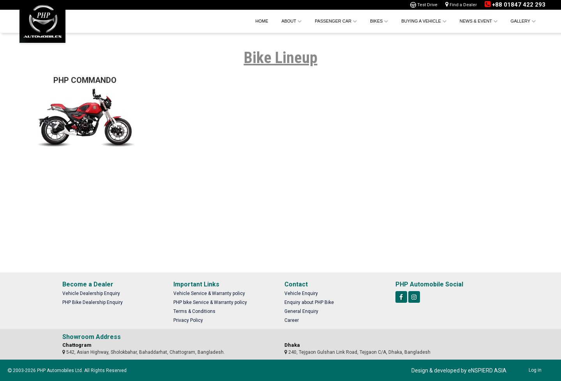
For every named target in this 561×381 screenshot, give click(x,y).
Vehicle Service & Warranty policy (209, 293)
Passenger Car (336, 21)
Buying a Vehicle (423, 21)
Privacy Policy (188, 320)
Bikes (379, 21)
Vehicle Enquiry (301, 293)
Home (261, 21)
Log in (535, 370)
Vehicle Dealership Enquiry (91, 293)
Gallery (523, 21)
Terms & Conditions (194, 311)
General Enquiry (301, 311)
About (291, 21)
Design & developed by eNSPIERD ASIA (458, 370)
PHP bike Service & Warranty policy (210, 302)
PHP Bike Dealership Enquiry (92, 302)
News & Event (478, 21)
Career (291, 320)
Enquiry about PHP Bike (309, 302)
